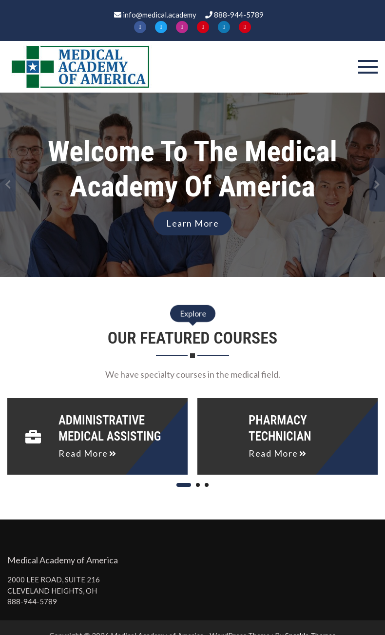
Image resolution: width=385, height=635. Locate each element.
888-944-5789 (32, 601)
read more (83, 453)
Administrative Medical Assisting (109, 428)
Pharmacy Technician (280, 428)
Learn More (192, 223)
